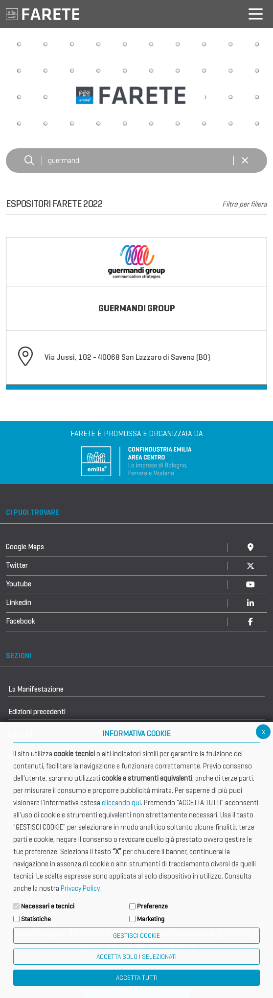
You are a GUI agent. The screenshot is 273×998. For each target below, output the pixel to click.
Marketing (150, 919)
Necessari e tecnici (47, 906)
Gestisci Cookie (136, 935)
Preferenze (152, 906)
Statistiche (36, 919)
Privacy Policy (80, 888)
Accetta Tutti (137, 978)
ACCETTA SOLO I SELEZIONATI (136, 956)
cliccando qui (121, 802)
